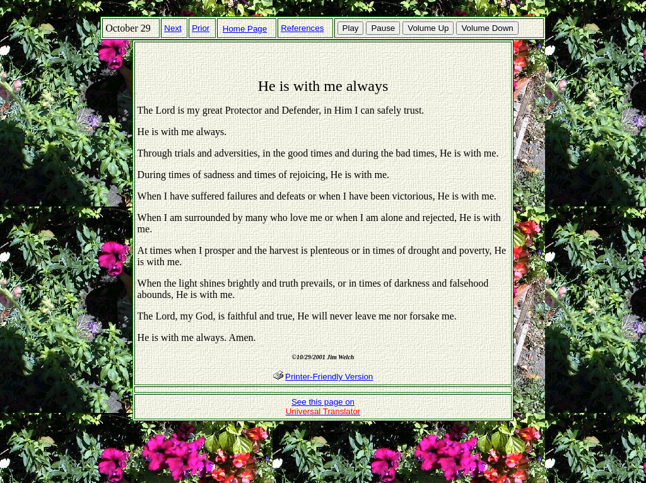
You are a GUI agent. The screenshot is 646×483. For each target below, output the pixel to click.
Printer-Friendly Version (329, 376)
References (302, 28)
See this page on (323, 406)
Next (172, 28)
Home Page (245, 28)
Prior (200, 28)
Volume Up (428, 28)
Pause (383, 28)
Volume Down (487, 28)
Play (351, 28)
